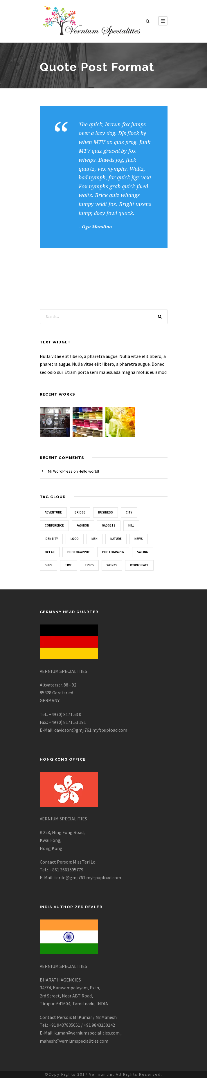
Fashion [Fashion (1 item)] (83, 525)
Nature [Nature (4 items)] (116, 539)
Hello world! (89, 471)
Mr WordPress (60, 471)
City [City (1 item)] (129, 512)
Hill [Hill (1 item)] (131, 525)
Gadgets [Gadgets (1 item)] (109, 525)
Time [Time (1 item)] (68, 565)
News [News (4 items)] (138, 539)
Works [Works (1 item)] (112, 565)
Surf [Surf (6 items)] (48, 565)
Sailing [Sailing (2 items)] (142, 552)
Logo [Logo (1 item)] (75, 539)
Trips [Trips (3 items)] (89, 565)
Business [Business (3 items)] (105, 512)
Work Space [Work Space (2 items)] (139, 565)
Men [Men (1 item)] (94, 539)
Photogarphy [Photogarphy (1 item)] (78, 552)
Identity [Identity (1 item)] (51, 539)
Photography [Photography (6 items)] (113, 552)
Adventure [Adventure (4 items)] (53, 512)
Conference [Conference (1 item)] (54, 525)
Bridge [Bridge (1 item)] (80, 512)
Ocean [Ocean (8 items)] (50, 552)
